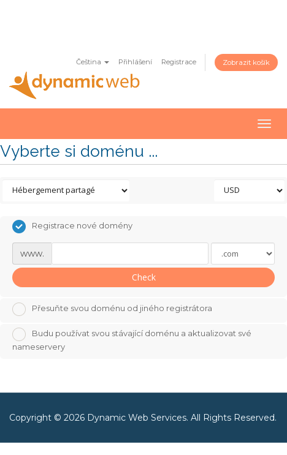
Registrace (178, 62)
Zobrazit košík (246, 62)
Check (144, 277)
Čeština (92, 62)
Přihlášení (135, 62)
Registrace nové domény (72, 226)
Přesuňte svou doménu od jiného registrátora (112, 309)
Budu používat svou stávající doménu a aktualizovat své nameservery (131, 340)
